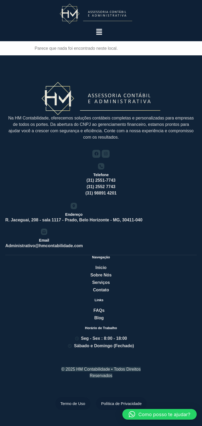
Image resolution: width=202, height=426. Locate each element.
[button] (99, 32)
